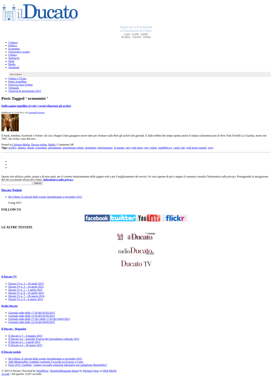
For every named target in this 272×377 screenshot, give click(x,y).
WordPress (42, 370)
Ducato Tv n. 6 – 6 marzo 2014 (25, 299)
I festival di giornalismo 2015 (24, 91)
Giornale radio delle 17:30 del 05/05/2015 (31, 312)
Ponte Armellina (17, 81)
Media (11, 64)
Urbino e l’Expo (17, 78)
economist (41, 147)
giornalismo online (73, 147)
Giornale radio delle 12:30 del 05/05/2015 (31, 315)
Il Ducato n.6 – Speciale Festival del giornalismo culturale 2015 (43, 338)
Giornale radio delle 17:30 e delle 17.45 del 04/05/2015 (39, 318)
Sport (11, 61)
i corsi (127, 34)
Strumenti (13, 67)
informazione (105, 147)
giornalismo (54, 147)
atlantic (22, 147)
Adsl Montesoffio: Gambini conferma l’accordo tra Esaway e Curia (45, 361)
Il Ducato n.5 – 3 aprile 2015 (24, 342)
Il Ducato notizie (11, 351)
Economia (14, 48)
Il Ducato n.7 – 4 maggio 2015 (25, 335)
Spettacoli (13, 58)
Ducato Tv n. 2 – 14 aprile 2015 (26, 286)
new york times (134, 147)
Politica (12, 45)
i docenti (137, 36)
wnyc (211, 147)
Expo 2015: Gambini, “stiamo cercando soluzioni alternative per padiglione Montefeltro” (57, 364)
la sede (135, 34)
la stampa (119, 147)
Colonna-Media (21, 144)
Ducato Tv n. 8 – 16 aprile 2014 (26, 292)
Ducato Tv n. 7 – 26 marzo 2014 (26, 296)
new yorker (150, 147)
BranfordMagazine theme (64, 370)
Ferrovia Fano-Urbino (20, 84)
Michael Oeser (91, 370)
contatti (144, 34)
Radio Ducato (9, 305)
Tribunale (13, 87)
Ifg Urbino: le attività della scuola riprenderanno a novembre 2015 (45, 196)
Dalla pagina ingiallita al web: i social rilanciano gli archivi (36, 105)
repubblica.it (165, 147)
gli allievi (125, 36)
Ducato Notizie (11, 190)
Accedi (5, 373)
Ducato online (39, 144)
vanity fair (179, 147)
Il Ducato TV (9, 276)
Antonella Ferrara (36, 112)
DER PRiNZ (110, 370)
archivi (12, 147)
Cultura (12, 54)
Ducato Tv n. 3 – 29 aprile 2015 (26, 283)
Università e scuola (19, 51)
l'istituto (147, 36)
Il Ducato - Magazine (13, 328)
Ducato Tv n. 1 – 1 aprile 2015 (25, 289)
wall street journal (196, 147)
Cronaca (13, 42)
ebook (30, 147)
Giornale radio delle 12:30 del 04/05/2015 (31, 322)
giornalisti (90, 147)
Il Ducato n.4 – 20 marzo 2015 (25, 345)
